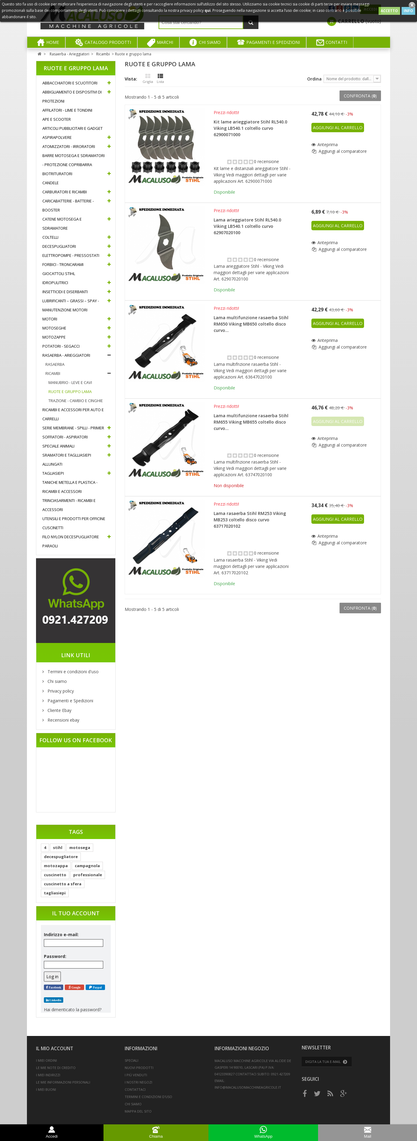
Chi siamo (56, 681)
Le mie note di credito (56, 1067)
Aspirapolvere (57, 137)
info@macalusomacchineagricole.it (248, 1087)
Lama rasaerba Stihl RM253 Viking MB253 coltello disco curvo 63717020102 (250, 519)
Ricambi (52, 373)
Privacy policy (60, 691)
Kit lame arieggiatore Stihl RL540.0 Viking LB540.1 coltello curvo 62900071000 (250, 128)
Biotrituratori (57, 173)
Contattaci (135, 1089)
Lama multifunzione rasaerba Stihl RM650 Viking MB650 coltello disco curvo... (251, 324)
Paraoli (50, 546)
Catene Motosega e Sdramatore (62, 223)
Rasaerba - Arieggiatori (66, 355)
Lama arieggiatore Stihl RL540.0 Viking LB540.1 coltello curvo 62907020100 (247, 226)
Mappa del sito (138, 1111)
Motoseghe (54, 328)
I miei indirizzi (48, 1075)
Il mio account (54, 1048)
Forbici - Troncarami (63, 264)
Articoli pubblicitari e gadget (72, 128)
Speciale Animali (58, 446)
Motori (49, 319)
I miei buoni (46, 1089)
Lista (160, 79)
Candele (50, 182)
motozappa (56, 865)
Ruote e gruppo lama (70, 391)
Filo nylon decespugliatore (70, 536)
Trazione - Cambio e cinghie (75, 400)
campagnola (87, 865)
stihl (57, 847)
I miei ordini (46, 1060)
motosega (79, 847)
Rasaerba (54, 364)
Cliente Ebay (58, 710)
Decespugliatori (59, 246)
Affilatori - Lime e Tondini (67, 110)
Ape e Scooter (56, 119)
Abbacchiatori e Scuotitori (69, 83)
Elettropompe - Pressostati (70, 255)
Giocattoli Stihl (58, 273)
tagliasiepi (55, 893)
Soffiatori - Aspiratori (65, 437)
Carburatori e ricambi (64, 192)
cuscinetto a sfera (62, 884)
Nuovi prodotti (139, 1067)
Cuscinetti (52, 527)
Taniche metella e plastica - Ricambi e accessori (69, 487)
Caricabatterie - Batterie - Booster (68, 205)
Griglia (148, 79)
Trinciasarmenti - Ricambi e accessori (69, 505)
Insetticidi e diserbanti (65, 291)
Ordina (314, 79)
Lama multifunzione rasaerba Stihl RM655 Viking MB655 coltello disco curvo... (251, 422)
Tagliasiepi (53, 473)
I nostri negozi (138, 1082)
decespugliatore (61, 856)
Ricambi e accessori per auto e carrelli (73, 414)
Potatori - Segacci (61, 346)
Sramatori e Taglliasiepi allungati (66, 459)
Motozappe (54, 337)
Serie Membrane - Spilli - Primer (73, 428)
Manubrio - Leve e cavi (70, 382)
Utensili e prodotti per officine (73, 518)
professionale (87, 874)
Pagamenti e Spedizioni (69, 700)
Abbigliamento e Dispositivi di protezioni (72, 96)
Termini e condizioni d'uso (72, 671)
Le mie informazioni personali (63, 1082)
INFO (408, 10)
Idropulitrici (55, 282)
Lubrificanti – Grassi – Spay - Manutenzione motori (70, 305)
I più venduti (136, 1075)
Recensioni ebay (62, 720)
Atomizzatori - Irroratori (68, 146)
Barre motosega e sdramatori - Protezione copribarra (73, 160)
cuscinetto (55, 874)
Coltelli (50, 237)
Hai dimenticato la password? (72, 1009)
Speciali (131, 1060)
